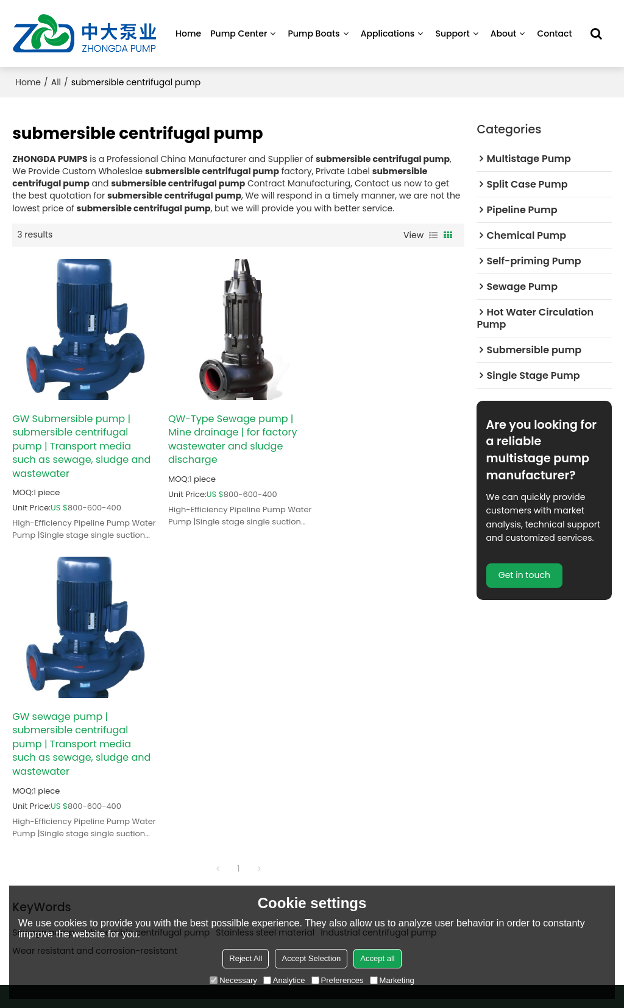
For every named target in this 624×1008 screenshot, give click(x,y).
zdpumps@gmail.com (536, 780)
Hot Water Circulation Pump (67, 792)
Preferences (337, 980)
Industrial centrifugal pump (378, 634)
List (433, 235)
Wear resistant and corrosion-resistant (94, 652)
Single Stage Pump (137, 811)
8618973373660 (522, 802)
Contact (554, 33)
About (504, 33)
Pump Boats (313, 33)
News (335, 811)
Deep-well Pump (45, 811)
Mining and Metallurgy (234, 738)
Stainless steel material (265, 634)
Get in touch (524, 575)
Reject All (245, 958)
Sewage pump (43, 634)
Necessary (233, 980)
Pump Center (238, 33)
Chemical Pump (132, 756)
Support (452, 33)
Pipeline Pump (40, 756)
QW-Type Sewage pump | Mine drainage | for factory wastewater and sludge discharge (231, 438)
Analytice (284, 980)
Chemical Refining (226, 811)
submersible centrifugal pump (145, 634)
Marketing (392, 980)
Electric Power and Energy (241, 756)
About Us (342, 774)
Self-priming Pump (49, 774)
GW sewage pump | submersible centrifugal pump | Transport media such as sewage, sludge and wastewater (391, 445)
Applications (388, 33)
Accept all (377, 958)
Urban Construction (229, 774)
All (56, 82)
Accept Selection (311, 958)
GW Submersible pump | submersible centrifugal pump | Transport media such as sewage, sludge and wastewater (81, 445)
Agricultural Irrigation (232, 792)
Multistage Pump (45, 738)
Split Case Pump (132, 738)
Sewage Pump (128, 774)
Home (188, 33)
